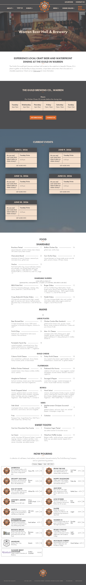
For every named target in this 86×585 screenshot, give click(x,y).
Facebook (69, 580)
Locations (69, 2)
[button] (10, 8)
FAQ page (36, 71)
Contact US (51, 117)
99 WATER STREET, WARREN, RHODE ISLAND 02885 (49, 580)
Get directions (36, 117)
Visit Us (20, 8)
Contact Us (80, 2)
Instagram (79, 580)
